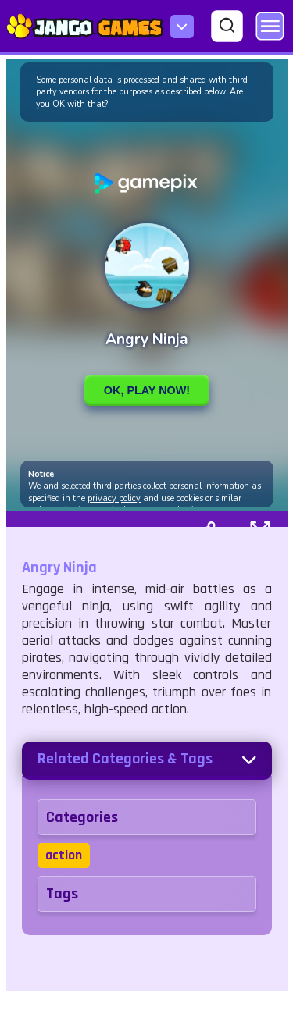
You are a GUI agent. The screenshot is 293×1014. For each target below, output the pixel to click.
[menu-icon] (182, 26)
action (63, 855)
